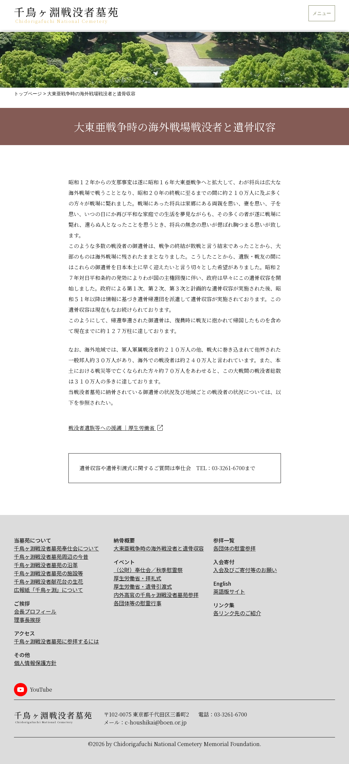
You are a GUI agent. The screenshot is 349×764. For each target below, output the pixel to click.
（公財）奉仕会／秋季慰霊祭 (148, 570)
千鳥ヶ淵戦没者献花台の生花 (48, 581)
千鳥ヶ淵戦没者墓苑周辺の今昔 (51, 556)
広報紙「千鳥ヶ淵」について (48, 590)
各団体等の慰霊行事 (137, 603)
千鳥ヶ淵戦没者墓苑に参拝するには (56, 641)
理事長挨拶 (27, 620)
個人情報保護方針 (35, 663)
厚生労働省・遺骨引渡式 (143, 586)
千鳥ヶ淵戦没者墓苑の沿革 (46, 565)
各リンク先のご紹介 (237, 613)
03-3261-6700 (230, 714)
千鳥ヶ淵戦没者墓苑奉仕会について (56, 548)
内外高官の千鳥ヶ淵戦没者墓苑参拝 (156, 595)
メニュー (321, 13)
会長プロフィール (35, 611)
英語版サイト (229, 591)
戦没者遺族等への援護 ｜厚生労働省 (116, 428)
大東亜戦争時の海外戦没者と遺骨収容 (159, 548)
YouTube (41, 689)
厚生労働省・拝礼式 (137, 578)
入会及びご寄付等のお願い (245, 570)
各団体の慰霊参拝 (234, 548)
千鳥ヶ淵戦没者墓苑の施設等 (48, 573)
